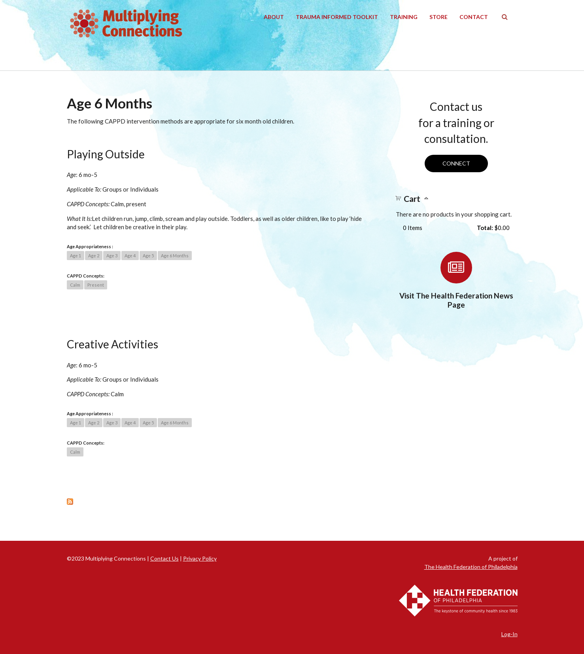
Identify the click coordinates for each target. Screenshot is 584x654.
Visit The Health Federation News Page (456, 300)
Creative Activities (112, 344)
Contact (473, 16)
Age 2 (93, 255)
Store (438, 16)
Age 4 (130, 255)
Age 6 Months (175, 255)
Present (95, 284)
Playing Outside (106, 154)
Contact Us (164, 558)
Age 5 (148, 255)
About (274, 16)
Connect (456, 163)
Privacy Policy (200, 558)
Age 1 (75, 255)
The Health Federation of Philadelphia (471, 566)
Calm (75, 284)
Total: (485, 227)
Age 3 (111, 255)
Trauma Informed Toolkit (337, 16)
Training (404, 16)
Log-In (509, 634)
